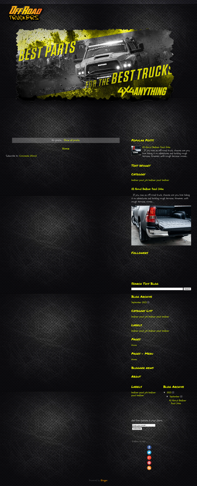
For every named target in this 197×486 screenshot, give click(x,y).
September (175, 396)
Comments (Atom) (28, 156)
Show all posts (72, 140)
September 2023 (139, 302)
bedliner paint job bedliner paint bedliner (150, 180)
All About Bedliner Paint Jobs (156, 147)
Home (65, 148)
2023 (169, 392)
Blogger (104, 480)
